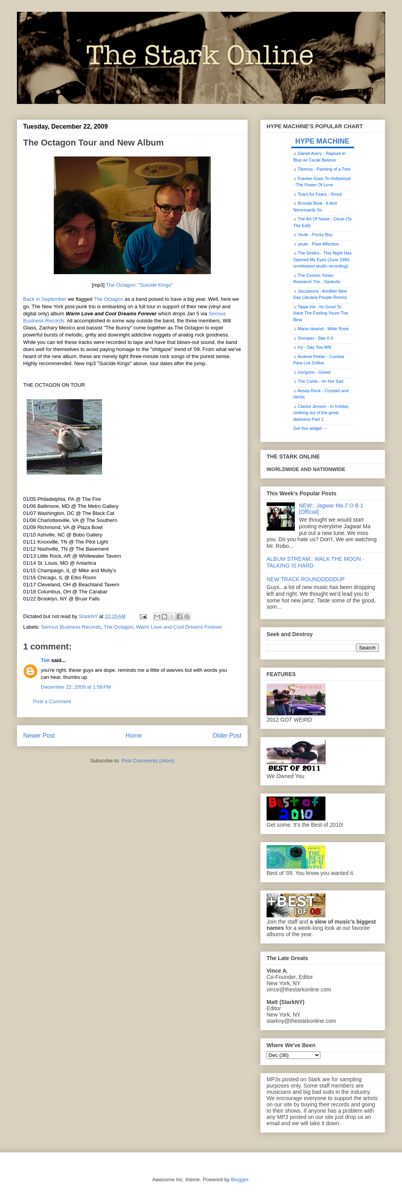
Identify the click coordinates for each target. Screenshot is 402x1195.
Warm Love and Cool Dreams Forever (179, 627)
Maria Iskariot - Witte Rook (323, 328)
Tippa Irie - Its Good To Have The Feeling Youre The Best (320, 313)
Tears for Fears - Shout (320, 194)
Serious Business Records (71, 627)
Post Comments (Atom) (147, 761)
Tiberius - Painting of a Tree (324, 169)
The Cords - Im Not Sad (320, 381)
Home (134, 735)
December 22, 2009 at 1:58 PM (76, 687)
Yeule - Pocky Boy (315, 234)
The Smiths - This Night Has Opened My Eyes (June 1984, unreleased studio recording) (322, 259)
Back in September (44, 299)
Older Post (226, 735)
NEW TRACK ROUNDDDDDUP (306, 579)
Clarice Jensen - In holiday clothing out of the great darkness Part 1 (321, 413)
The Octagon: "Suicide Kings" (139, 285)
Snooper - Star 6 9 (315, 338)
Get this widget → (310, 428)
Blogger (239, 1179)
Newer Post (39, 735)
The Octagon (108, 299)
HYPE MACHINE (322, 141)
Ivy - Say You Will (314, 347)
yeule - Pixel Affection (318, 244)
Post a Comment (52, 701)
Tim (45, 660)
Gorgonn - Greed (314, 372)
